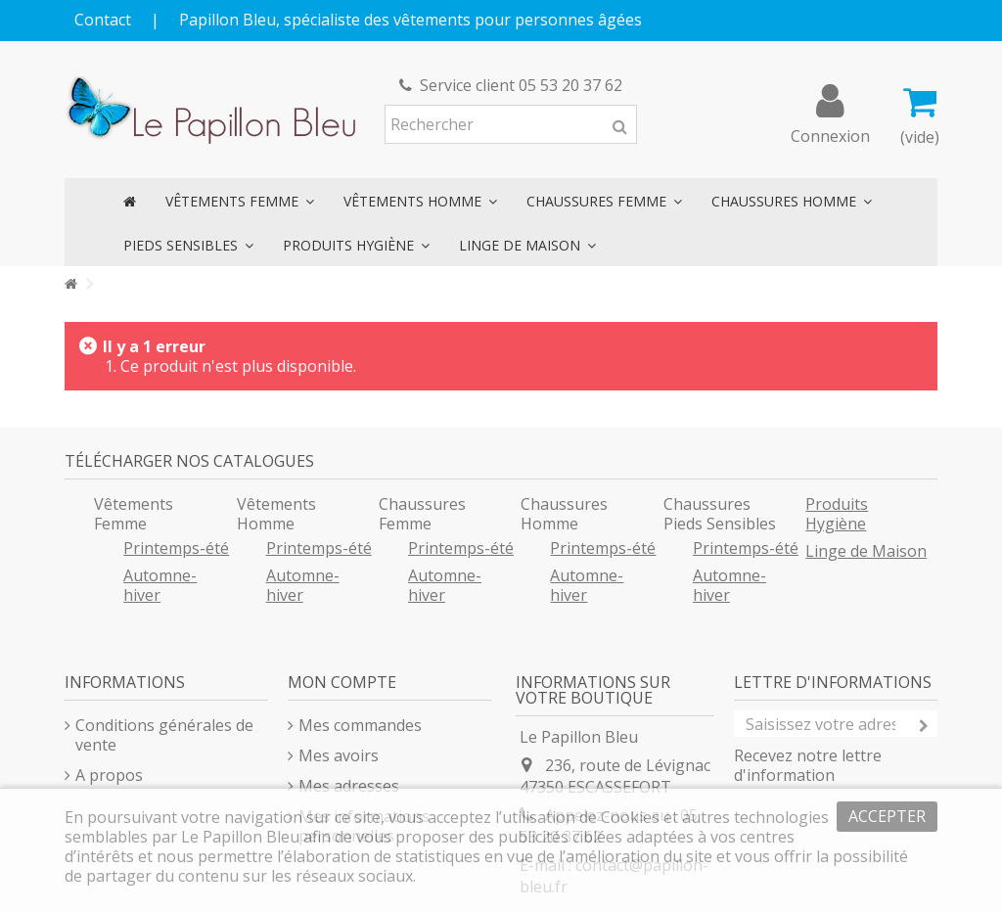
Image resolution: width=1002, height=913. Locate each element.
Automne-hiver (160, 585)
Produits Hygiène (836, 513)
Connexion (830, 133)
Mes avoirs (338, 755)
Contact (102, 19)
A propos (109, 775)
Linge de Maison (866, 551)
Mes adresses (348, 786)
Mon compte (342, 682)
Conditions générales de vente (164, 734)
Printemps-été (176, 548)
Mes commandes (360, 725)
